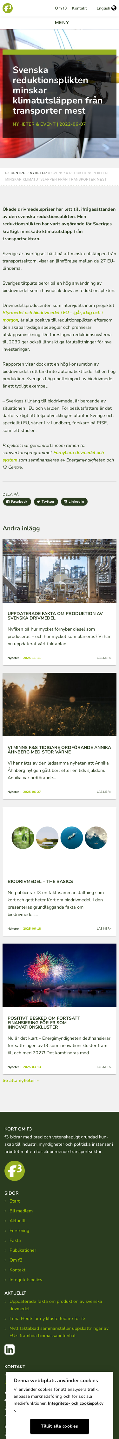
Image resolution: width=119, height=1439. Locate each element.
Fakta (15, 1240)
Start (15, 1201)
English (106, 8)
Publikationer (23, 1250)
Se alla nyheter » (21, 1080)
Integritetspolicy (26, 1280)
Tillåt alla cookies (59, 1426)
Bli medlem (21, 1211)
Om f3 (61, 8)
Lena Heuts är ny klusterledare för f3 (48, 1318)
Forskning (19, 1230)
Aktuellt (18, 1220)
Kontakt (79, 8)
